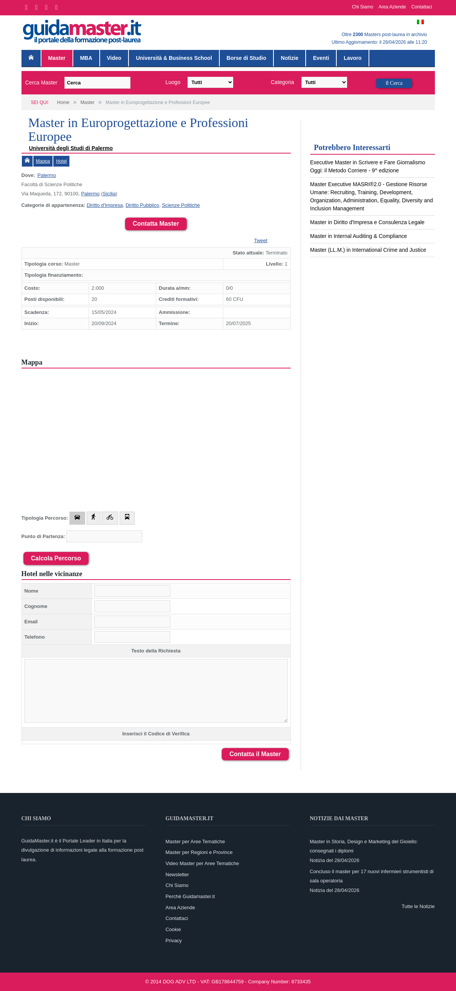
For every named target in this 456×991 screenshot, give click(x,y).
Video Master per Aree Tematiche (202, 863)
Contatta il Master (255, 754)
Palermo (47, 175)
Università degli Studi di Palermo (71, 148)
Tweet (261, 240)
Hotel (61, 161)
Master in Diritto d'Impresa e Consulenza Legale (367, 222)
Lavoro (353, 58)
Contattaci (421, 7)
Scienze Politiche (181, 205)
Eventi (321, 58)
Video (114, 58)
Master (57, 58)
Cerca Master (41, 82)
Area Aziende (392, 7)
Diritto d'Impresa (105, 205)
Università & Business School (174, 58)
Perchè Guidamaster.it (190, 896)
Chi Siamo (362, 7)
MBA (86, 58)
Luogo (173, 82)
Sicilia (109, 194)
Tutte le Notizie (418, 906)
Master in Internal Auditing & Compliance (358, 236)
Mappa (43, 161)
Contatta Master (156, 223)
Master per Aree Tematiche (195, 841)
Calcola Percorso (56, 558)
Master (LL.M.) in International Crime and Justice (368, 250)
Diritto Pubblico (142, 205)
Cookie (173, 929)
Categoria (282, 82)
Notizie (289, 58)
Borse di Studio (246, 58)
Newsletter (177, 874)
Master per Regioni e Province (199, 852)
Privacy (174, 940)
